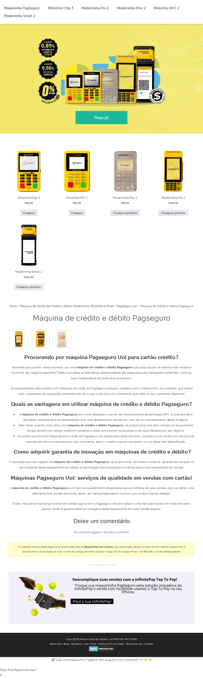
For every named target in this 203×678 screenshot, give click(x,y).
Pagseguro (124, 367)
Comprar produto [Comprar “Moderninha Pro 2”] (173, 213)
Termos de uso (134, 643)
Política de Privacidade (111, 643)
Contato (148, 643)
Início (13, 306)
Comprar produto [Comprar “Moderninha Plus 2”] (125, 213)
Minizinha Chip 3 (60, 8)
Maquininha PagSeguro (22, 8)
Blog (66, 643)
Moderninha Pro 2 (95, 8)
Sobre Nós (56, 643)
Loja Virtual (90, 643)
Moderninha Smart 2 (19, 16)
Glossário (76, 643)
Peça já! (101, 117)
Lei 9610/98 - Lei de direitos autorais (159, 551)
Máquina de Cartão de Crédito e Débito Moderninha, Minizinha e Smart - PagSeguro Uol (78, 306)
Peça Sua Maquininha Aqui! (18, 670)
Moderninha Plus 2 (131, 8)
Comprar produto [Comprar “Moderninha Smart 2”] (29, 287)
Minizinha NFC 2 (166, 8)
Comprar (29, 213)
